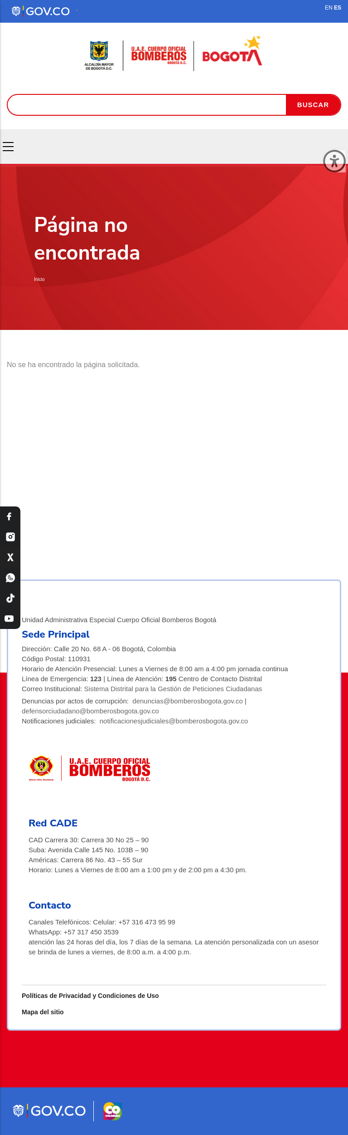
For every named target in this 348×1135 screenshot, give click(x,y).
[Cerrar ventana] (334, 161)
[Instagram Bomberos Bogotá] (10, 537)
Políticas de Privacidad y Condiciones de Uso (90, 995)
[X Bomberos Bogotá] (10, 557)
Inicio (39, 279)
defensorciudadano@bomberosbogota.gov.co (90, 711)
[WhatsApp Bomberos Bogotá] (10, 578)
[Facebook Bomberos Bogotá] (10, 516)
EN (329, 8)
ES (337, 8)
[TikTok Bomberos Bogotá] (10, 598)
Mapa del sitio (43, 1012)
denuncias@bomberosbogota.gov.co (187, 701)
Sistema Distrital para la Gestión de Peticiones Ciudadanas (173, 689)
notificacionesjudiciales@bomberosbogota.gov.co (174, 721)
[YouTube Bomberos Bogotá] (10, 619)
